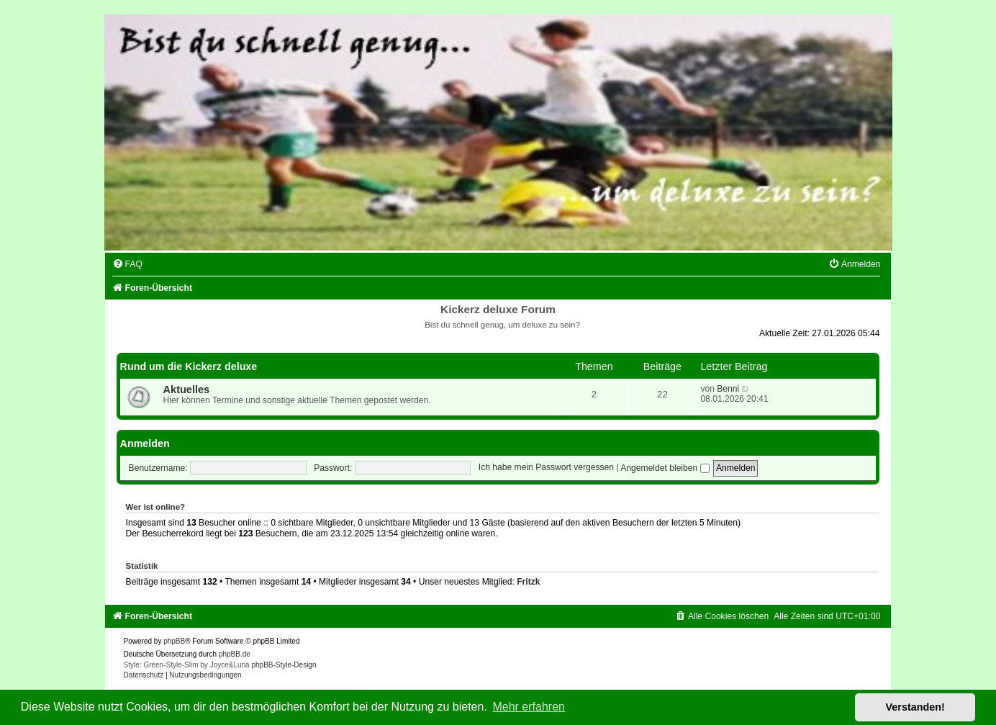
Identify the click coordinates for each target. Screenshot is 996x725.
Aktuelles (186, 389)
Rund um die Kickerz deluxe (189, 366)
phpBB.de (234, 654)
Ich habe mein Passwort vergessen (546, 468)
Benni (728, 389)
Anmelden (145, 443)
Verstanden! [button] (915, 707)
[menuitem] (127, 264)
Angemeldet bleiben (664, 468)
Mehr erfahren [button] (528, 707)
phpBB (174, 641)
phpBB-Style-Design (283, 665)
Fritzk (528, 582)
